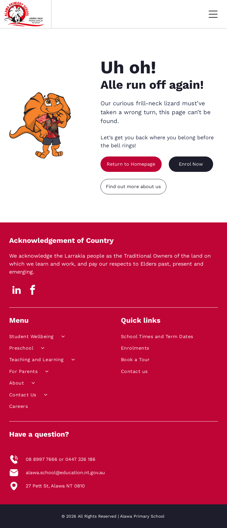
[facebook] (32, 291)
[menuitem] (56, 337)
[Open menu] (213, 14)
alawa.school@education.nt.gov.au (65, 472)
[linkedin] (16, 291)
